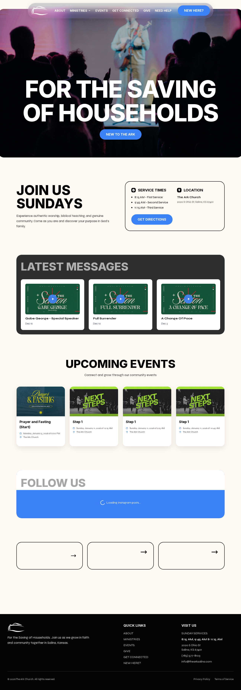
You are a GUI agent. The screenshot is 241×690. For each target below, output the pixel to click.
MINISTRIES (80, 10)
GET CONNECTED (125, 10)
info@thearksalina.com (196, 661)
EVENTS (101, 10)
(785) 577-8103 (190, 655)
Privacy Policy (202, 679)
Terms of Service (224, 679)
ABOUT (59, 10)
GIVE (146, 10)
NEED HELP (163, 10)
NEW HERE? (132, 663)
